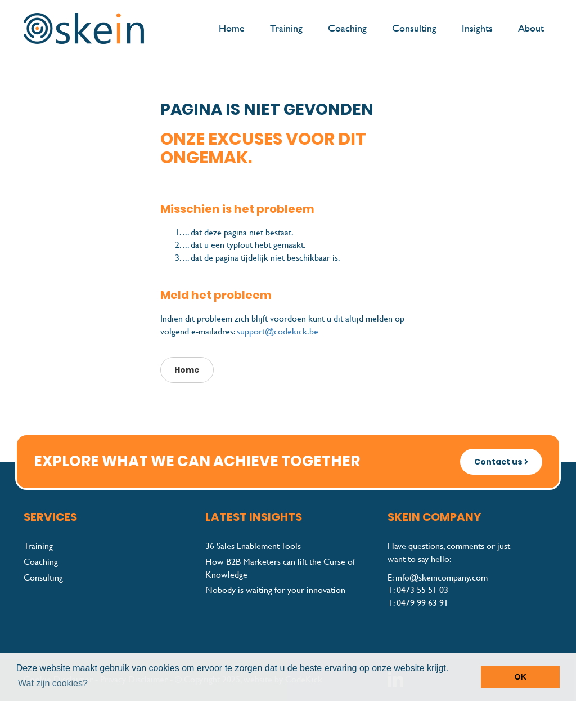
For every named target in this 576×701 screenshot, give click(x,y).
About (531, 28)
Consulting (414, 28)
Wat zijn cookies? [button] (53, 683)
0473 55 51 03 (422, 589)
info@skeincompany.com (441, 577)
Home (232, 28)
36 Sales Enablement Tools (253, 546)
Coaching (347, 28)
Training (286, 28)
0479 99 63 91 (422, 602)
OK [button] (520, 676)
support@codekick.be (277, 331)
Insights (477, 28)
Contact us (501, 461)
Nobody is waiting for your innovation (275, 589)
